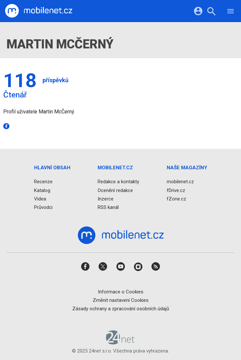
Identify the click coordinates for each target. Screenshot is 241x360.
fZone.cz (176, 199)
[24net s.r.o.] (120, 342)
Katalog (42, 190)
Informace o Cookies (120, 292)
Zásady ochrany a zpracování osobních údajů (120, 309)
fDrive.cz (176, 190)
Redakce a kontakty (118, 182)
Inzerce (106, 199)
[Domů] (38, 11)
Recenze (43, 182)
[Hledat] (211, 12)
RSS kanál (108, 207)
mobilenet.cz (180, 182)
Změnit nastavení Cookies (121, 300)
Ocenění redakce (115, 190)
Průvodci (43, 207)
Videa (40, 199)
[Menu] (230, 12)
